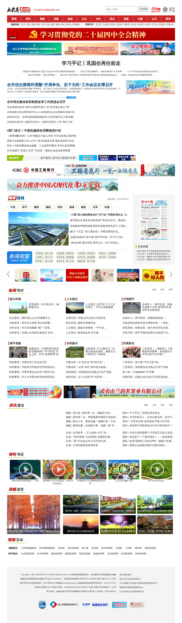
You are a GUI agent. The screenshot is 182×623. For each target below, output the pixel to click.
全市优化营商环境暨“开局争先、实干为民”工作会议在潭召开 (60, 85)
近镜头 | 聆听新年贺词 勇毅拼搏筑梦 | (139, 75)
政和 (63, 24)
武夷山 (69, 24)
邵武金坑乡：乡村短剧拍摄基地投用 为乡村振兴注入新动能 (40, 117)
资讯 (28, 19)
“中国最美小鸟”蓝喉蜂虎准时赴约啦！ (91, 481)
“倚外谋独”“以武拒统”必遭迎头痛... (92, 436)
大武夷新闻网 (27, 553)
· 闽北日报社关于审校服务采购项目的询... (154, 251)
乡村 (98, 19)
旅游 (70, 19)
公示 (154, 19)
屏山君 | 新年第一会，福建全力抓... (92, 413)
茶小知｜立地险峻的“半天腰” (139, 372)
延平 (23, 24)
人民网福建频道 (29, 548)
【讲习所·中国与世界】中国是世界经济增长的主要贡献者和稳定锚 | (90, 75)
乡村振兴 (72, 343)
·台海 (154, 405)
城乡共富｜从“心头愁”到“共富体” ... (86, 377)
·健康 (154, 290)
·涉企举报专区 (125, 575)
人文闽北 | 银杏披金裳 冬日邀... (83, 332)
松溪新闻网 (126, 553)
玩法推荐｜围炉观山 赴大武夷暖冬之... (30, 318)
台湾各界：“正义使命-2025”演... (90, 432)
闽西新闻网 (150, 548)
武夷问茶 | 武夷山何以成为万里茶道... (86, 318)
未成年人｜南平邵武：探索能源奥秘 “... (144, 318)
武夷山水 (170, 24)
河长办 (134, 24)
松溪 (48, 24)
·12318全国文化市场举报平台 (131, 592)
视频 (42, 19)
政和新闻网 (140, 553)
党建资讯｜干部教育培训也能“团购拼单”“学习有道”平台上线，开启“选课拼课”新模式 (44, 352)
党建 (56, 19)
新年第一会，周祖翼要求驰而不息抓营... (95, 417)
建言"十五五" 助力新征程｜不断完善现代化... (95, 231)
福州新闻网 (73, 548)
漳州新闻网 (106, 548)
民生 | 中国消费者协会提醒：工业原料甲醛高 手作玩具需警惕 (41, 145)
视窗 (126, 19)
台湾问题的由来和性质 (85, 445)
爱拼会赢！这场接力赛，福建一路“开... (94, 425)
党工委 (99, 24)
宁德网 (118, 548)
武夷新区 (76, 24)
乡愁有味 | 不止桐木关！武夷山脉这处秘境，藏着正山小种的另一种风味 (100, 351)
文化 (84, 19)
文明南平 (128, 299)
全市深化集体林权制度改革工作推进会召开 (36, 102)
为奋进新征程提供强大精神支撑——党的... (146, 322)
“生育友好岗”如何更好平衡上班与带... (150, 421)
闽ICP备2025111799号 (107, 579)
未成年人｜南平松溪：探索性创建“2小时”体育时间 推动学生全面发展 (157, 307)
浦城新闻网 (98, 553)
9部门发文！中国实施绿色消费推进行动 (34, 130)
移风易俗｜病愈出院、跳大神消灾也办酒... (146, 327)
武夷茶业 (128, 343)
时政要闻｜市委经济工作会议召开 (28, 362)
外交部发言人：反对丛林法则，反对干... (152, 417)
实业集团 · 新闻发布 (86, 253)
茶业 (112, 19)
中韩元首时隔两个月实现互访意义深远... (152, 432)
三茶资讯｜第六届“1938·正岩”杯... (141, 362)
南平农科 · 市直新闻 (107, 257)
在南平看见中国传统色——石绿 (25, 481)
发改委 (120, 24)
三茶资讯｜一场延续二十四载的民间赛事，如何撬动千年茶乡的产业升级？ (157, 351)
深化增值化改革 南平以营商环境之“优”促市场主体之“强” (38, 107)
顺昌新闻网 (84, 553)
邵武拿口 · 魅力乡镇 (44, 261)
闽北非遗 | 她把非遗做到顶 (80, 322)
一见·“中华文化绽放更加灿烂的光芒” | (145, 71)
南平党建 (15, 343)
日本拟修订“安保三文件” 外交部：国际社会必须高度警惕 (38, 150)
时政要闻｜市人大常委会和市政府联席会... (32, 377)
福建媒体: (13, 548)
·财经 (162, 290)
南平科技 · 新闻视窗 (86, 257)
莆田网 (138, 548)
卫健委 (106, 24)
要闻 (14, 19)
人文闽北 (72, 299)
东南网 (61, 548)
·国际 (171, 405)
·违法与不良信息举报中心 (130, 579)
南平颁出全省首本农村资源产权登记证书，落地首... (98, 220)
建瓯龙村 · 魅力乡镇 (86, 261)
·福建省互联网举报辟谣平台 (131, 587)
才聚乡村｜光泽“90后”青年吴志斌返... (87, 367)
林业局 (141, 24)
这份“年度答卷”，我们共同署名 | (43, 75)
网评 (168, 19)
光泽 (43, 24)
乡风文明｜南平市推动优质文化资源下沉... (146, 332)
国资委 (127, 24)
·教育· (170, 290)
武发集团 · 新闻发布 (65, 253)
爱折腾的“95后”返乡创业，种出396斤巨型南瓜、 (58, 481)
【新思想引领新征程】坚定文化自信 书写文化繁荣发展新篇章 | (50, 71)
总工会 (155, 24)
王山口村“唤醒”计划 (124, 481)
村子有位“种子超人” (156, 481)
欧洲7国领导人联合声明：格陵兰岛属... (151, 441)
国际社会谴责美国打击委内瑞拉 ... (148, 445)
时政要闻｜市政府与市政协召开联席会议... (32, 367)
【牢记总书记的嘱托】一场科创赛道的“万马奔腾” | (103, 71)
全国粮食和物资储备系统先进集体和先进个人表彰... (98, 226)
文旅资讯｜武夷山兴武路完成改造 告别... (31, 332)
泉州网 (94, 548)
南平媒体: (13, 553)
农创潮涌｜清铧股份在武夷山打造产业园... (89, 372)
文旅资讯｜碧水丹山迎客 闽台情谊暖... (30, 322)
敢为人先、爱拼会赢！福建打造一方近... (95, 421)
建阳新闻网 (56, 553)
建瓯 (58, 24)
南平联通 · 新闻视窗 (65, 257)
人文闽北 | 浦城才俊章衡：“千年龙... (86, 327)
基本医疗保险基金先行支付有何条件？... (152, 425)
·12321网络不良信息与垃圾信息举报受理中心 (138, 583)
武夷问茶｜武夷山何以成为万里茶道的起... (146, 377)
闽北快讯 (14, 158)
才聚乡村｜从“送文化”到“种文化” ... (86, 362)
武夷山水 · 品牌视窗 (107, 253)
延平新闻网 (42, 553)
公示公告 (143, 246)
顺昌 (38, 24)
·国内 (162, 405)
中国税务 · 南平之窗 (44, 253)
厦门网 (85, 548)
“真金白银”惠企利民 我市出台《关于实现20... (95, 242)
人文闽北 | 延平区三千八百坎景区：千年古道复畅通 (100, 306)
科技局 (162, 24)
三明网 (128, 548)
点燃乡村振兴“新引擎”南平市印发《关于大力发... (97, 237)
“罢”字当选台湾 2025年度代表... (90, 441)
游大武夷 (15, 299)
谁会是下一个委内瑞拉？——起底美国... (152, 436)
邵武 (28, 24)
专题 (140, 19)
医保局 (113, 24)
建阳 (53, 24)
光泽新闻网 (112, 553)
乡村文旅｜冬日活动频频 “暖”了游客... (30, 327)
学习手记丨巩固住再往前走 (91, 63)
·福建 (145, 405)
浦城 (33, 24)
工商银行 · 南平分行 (44, 257)
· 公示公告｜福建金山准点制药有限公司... (154, 257)
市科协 (148, 24)
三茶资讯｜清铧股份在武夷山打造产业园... (146, 367)
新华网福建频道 (47, 548)
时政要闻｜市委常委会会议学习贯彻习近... (32, 372)
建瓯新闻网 (70, 553)
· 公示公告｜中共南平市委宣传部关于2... (153, 254)
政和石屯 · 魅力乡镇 (65, 261)
